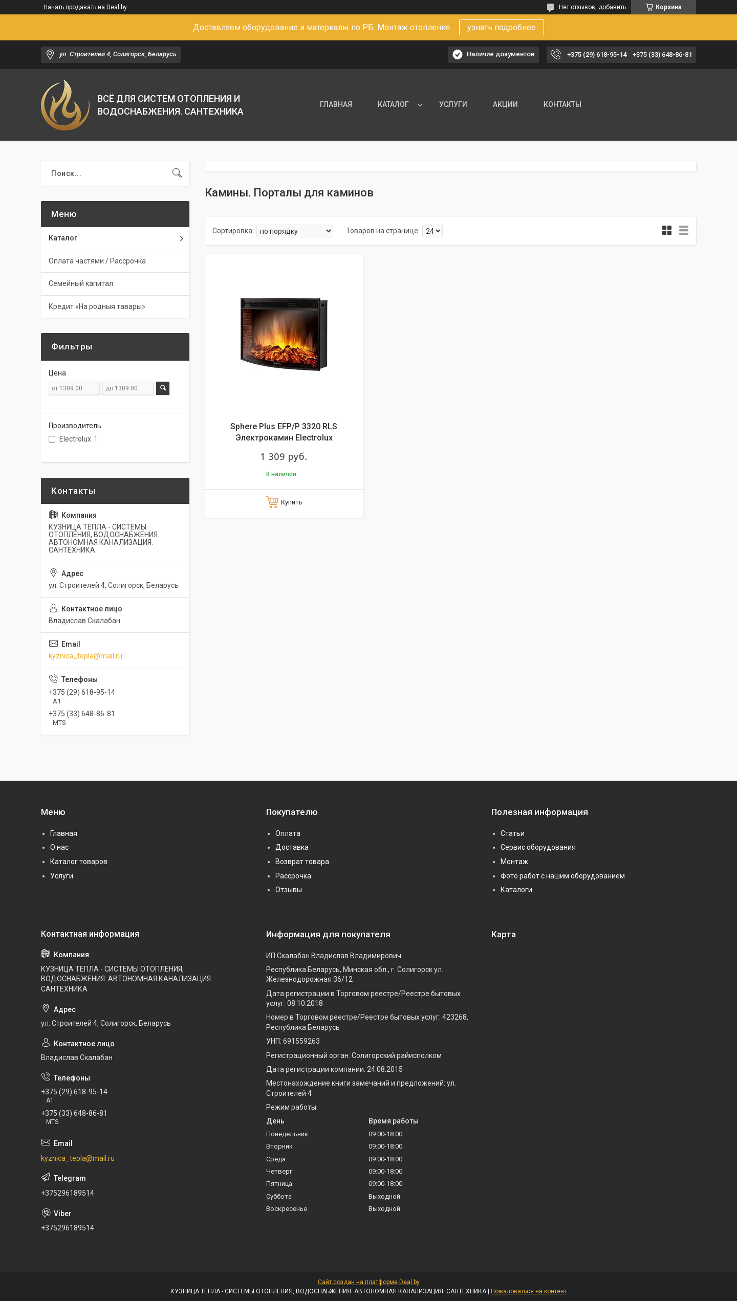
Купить (291, 502)
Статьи (513, 833)
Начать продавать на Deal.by (85, 7)
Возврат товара (302, 861)
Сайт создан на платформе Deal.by (369, 1282)
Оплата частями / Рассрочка (97, 261)
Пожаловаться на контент (529, 1291)
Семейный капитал (81, 283)
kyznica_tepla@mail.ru (85, 656)
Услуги (61, 876)
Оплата (287, 833)
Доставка (292, 847)
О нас (59, 847)
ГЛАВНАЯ (336, 104)
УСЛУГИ (453, 104)
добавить (612, 7)
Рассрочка (293, 876)
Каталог (63, 238)
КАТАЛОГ (393, 104)
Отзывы (288, 890)
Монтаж (514, 861)
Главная (63, 833)
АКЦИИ (505, 104)
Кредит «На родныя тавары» (97, 306)
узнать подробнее (501, 27)
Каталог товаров (78, 861)
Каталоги (516, 890)
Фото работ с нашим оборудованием (563, 876)
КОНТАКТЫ (562, 104)
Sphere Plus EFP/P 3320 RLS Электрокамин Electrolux (283, 432)
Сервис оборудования (538, 847)
